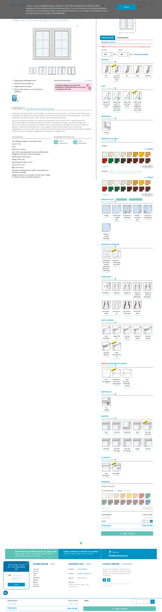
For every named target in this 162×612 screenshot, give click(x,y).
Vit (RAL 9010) (107, 491)
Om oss (36, 577)
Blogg (35, 575)
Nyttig (35, 573)
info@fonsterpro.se (118, 548)
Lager (35, 566)
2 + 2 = (14, 579)
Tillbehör (36, 571)
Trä (34, 568)
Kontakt (36, 579)
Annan (118, 491)
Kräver (16, 584)
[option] (52, 44)
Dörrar (35, 564)
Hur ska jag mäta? (141, 54)
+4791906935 (82, 562)
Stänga (126, 7)
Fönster (36, 562)
